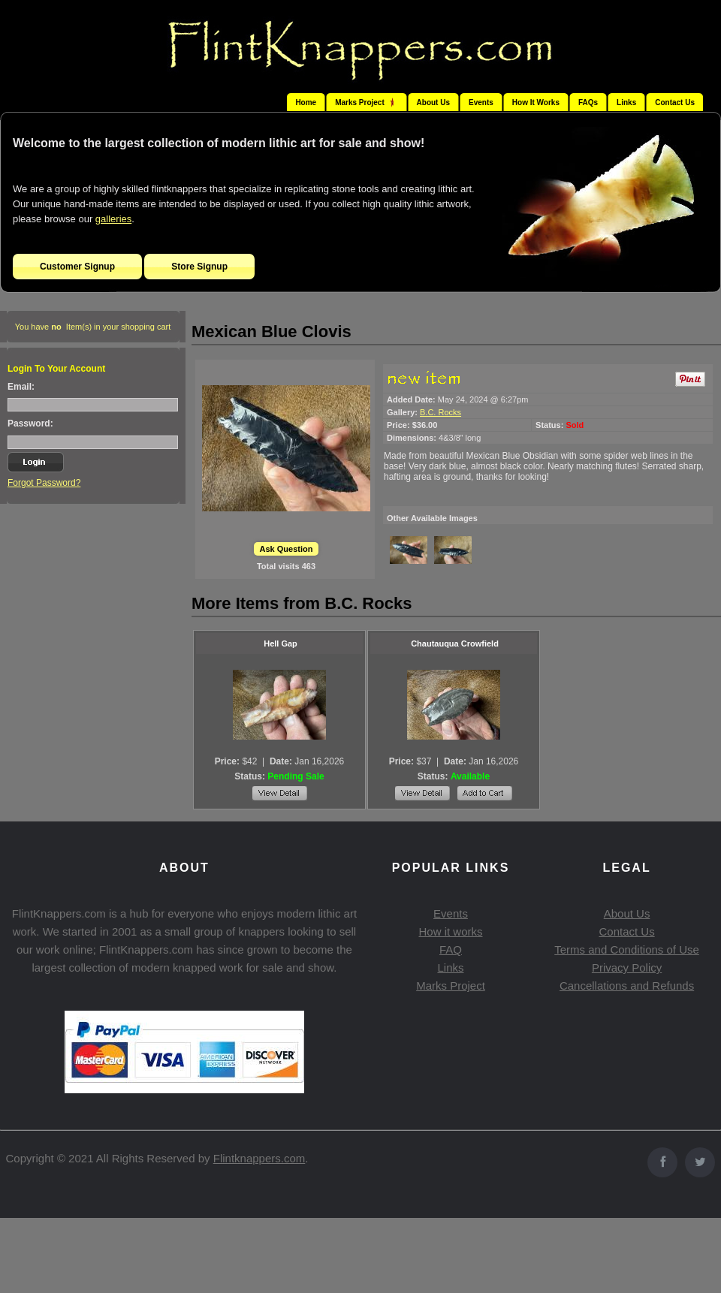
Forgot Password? (44, 483)
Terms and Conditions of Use (626, 949)
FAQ (450, 949)
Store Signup (199, 266)
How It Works (536, 102)
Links (626, 102)
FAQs (588, 102)
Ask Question (286, 548)
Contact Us (675, 102)
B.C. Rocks (440, 412)
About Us (433, 102)
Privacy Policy (627, 967)
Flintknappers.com (259, 1158)
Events (481, 102)
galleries (113, 219)
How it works (450, 931)
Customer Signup (77, 266)
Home (305, 102)
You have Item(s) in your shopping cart (93, 326)
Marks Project (450, 985)
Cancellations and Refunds (627, 985)
